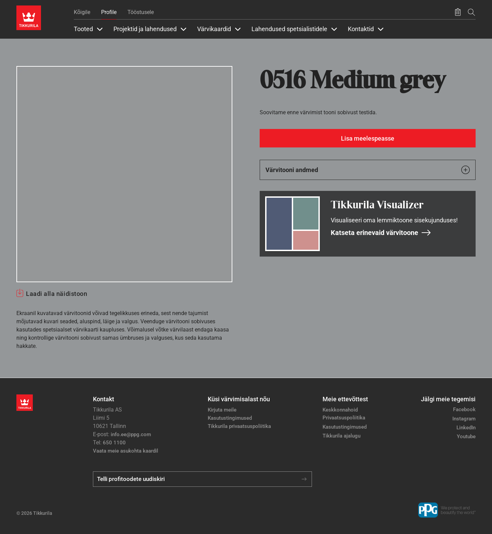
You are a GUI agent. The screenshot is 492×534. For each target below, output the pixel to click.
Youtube (466, 436)
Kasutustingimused (230, 418)
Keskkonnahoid (340, 410)
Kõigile (82, 12)
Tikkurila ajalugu (341, 436)
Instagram (464, 419)
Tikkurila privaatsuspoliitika (239, 426)
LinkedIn (466, 428)
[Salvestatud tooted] (458, 12)
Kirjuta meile (222, 410)
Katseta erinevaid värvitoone (381, 232)
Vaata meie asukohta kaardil (125, 451)
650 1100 (114, 443)
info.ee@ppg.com (131, 434)
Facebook (464, 409)
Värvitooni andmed (367, 170)
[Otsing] (471, 12)
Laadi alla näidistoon (56, 293)
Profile (109, 12)
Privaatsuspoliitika (344, 418)
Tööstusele (140, 12)
